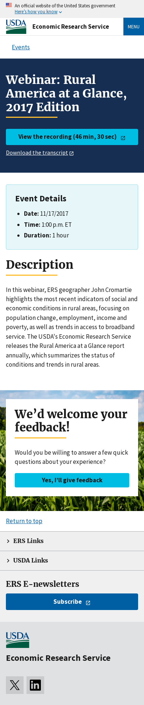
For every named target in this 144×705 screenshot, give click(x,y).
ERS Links (28, 540)
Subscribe (67, 602)
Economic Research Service (70, 26)
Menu (134, 26)
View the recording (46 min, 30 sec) (67, 137)
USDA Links (30, 560)
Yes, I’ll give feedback (72, 480)
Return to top (24, 521)
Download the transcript (37, 152)
